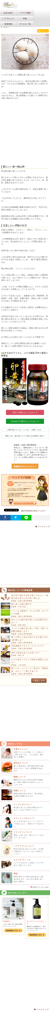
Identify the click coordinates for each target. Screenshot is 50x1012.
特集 (25, 18)
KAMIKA (6, 921)
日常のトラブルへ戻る (40, 887)
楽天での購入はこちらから (25, 412)
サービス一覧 (25, 24)
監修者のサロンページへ (25, 466)
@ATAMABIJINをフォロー (33, 511)
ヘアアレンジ (8, 18)
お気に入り (43, 31)
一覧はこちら (39, 680)
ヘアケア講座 (25, 13)
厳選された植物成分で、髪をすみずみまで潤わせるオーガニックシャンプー (36, 928)
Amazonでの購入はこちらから (25, 421)
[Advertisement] (25, 132)
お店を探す (8, 13)
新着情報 (8, 24)
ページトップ (42, 526)
